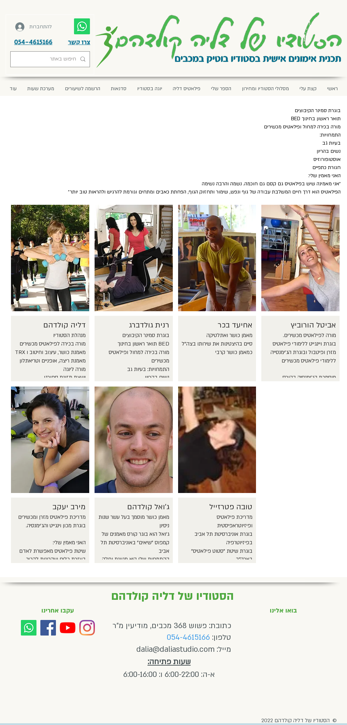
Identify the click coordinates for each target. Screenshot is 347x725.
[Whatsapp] (28, 628)
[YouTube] (67, 628)
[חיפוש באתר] (50, 59)
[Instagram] (87, 628)
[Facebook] (48, 628)
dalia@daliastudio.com (175, 649)
